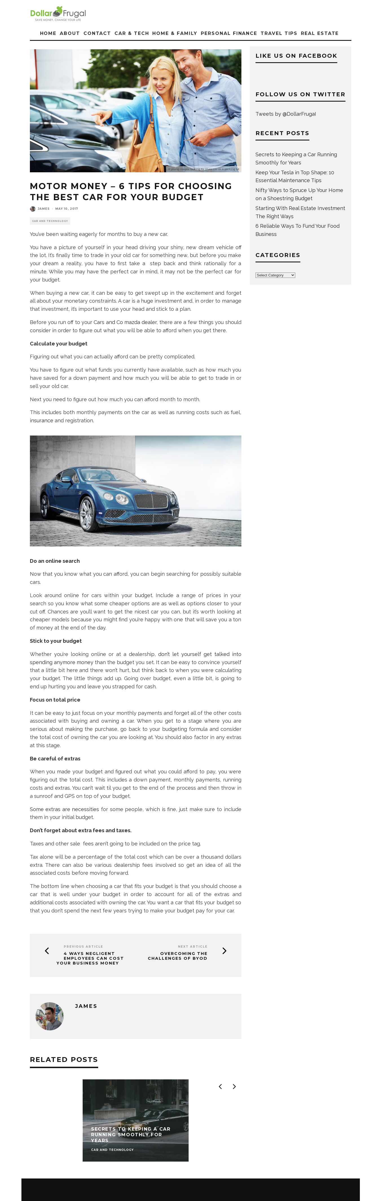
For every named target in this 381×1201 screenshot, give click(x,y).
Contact (97, 33)
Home (48, 33)
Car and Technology (50, 221)
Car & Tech (131, 33)
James (44, 209)
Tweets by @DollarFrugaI (286, 114)
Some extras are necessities (64, 809)
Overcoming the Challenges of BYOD (178, 956)
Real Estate (320, 33)
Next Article (193, 946)
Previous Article (83, 946)
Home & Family (174, 33)
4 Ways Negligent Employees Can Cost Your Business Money (90, 958)
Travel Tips (279, 33)
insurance (41, 420)
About (70, 33)
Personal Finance (229, 33)
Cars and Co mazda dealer (125, 322)
